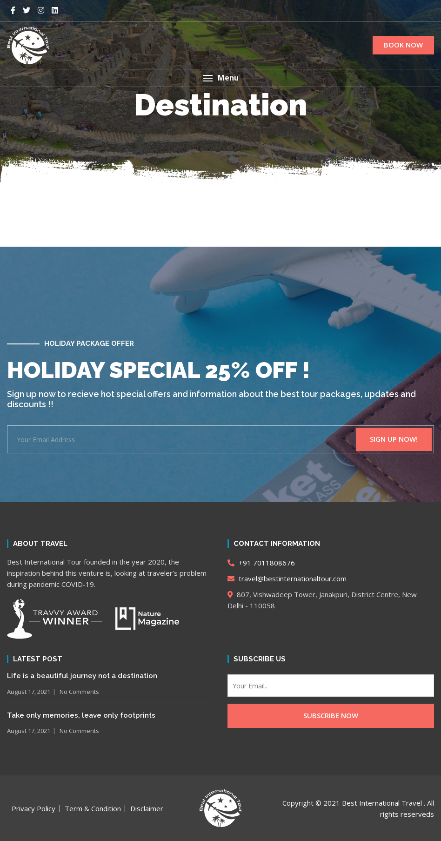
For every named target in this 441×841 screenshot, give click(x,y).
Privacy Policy (33, 808)
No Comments (79, 691)
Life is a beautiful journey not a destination (82, 676)
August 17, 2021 (28, 691)
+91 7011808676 (261, 562)
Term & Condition (93, 808)
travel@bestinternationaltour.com (287, 578)
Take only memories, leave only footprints (81, 715)
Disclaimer (146, 808)
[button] (220, 78)
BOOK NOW (403, 44)
